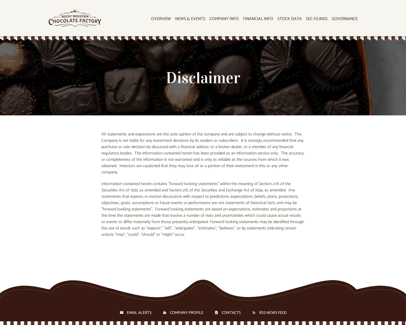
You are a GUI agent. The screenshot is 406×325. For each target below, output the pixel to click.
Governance (345, 19)
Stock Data (289, 19)
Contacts (231, 312)
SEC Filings (317, 19)
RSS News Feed (273, 312)
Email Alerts (139, 312)
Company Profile (186, 312)
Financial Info (258, 19)
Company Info (224, 19)
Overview (161, 19)
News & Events (190, 19)
